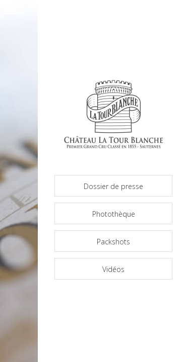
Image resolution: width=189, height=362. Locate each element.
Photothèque (113, 214)
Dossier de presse (113, 186)
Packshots (113, 241)
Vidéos (113, 269)
